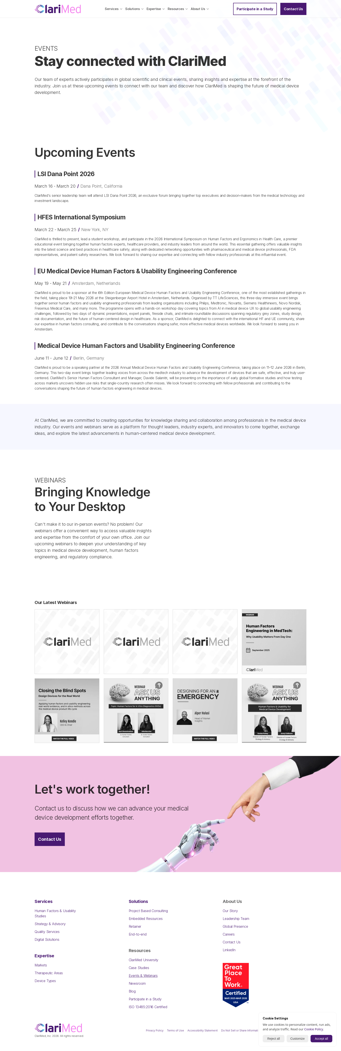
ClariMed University (144, 960)
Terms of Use (175, 1030)
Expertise (44, 955)
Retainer (135, 926)
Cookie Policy (313, 1029)
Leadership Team (236, 918)
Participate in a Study (145, 999)
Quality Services (47, 931)
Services (43, 901)
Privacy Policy (155, 1030)
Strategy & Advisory (50, 924)
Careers (229, 934)
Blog (132, 991)
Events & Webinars (143, 975)
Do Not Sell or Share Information (241, 1030)
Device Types (45, 981)
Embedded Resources (146, 918)
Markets (41, 965)
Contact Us (231, 942)
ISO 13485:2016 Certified (148, 1007)
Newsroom (137, 983)
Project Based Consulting (148, 911)
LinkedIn (229, 950)
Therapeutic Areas (49, 973)
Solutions (138, 901)
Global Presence (235, 926)
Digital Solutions (47, 939)
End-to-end (138, 934)
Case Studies (139, 968)
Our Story (230, 911)
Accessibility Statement (202, 1030)
